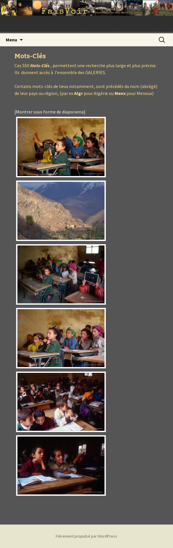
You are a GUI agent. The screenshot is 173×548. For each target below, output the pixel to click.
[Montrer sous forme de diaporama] (50, 112)
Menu (11, 40)
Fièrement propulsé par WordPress (86, 536)
